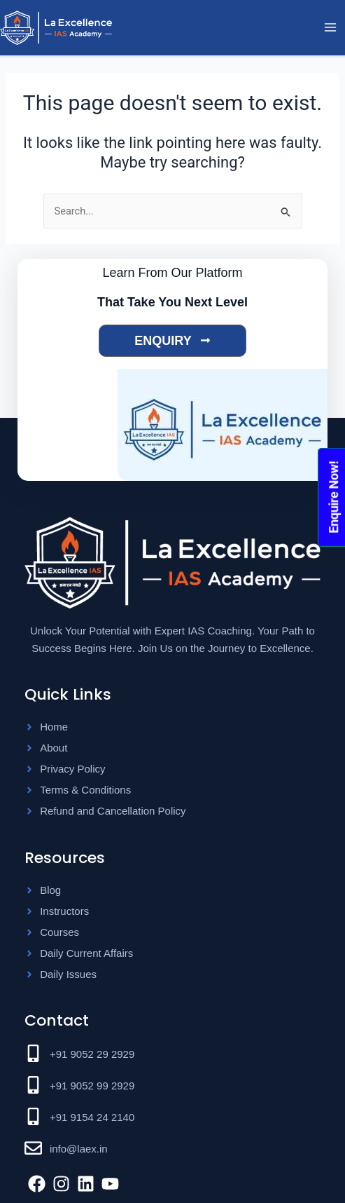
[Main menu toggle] (330, 28)
